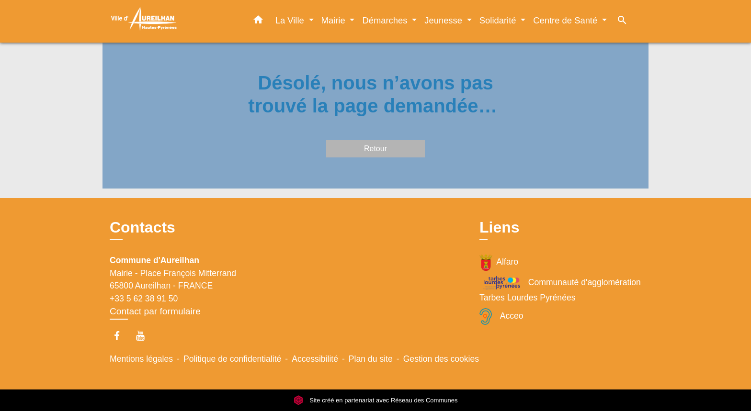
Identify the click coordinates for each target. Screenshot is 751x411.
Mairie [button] (334, 20)
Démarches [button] (386, 20)
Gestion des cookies (441, 359)
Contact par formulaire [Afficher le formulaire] (155, 311)
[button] (258, 21)
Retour (375, 148)
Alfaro (498, 262)
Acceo (501, 316)
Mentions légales (141, 359)
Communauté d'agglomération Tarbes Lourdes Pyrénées (560, 288)
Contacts (142, 227)
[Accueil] (169, 21)
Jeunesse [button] (444, 20)
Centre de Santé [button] (566, 20)
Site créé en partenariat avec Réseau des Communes (376, 400)
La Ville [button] (291, 20)
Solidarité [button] (499, 20)
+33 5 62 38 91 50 (144, 298)
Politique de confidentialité (232, 359)
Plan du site (371, 359)
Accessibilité (315, 359)
